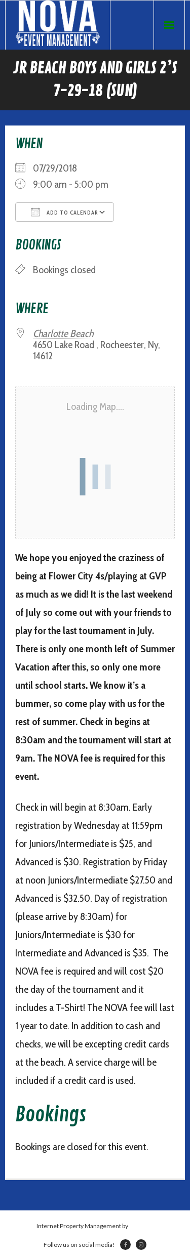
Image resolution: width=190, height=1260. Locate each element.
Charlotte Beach (63, 333)
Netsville (141, 1226)
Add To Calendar (64, 212)
